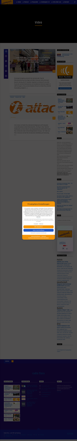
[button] (38, 226)
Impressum (44, 236)
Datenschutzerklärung (35, 236)
